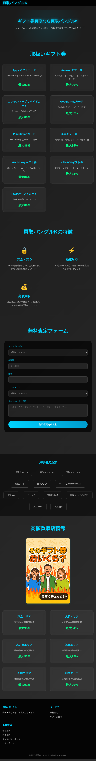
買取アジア (42, 486)
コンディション (15, 387)
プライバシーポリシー (12, 741)
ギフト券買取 (56, 719)
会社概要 (6, 733)
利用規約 (6, 737)
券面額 (11, 360)
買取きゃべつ (22, 474)
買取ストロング (73, 474)
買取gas (11, 497)
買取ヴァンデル (47, 474)
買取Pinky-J (52, 497)
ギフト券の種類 (15, 346)
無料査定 (54, 714)
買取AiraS (38, 508)
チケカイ (31, 497)
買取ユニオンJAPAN (79, 497)
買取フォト (20, 486)
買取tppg (58, 508)
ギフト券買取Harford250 (70, 486)
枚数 (10, 374)
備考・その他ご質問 (17, 401)
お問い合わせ (8, 745)
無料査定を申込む (48, 426)
